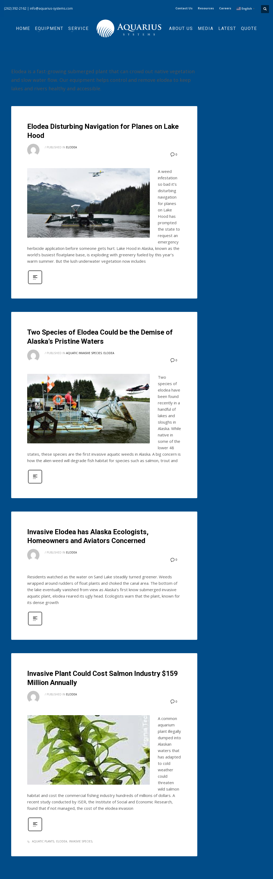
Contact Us (183, 8)
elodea (61, 841)
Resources (206, 8)
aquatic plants (43, 841)
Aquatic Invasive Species (84, 353)
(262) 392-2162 (15, 8)
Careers (225, 8)
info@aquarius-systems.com (51, 8)
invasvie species (80, 841)
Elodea (71, 147)
